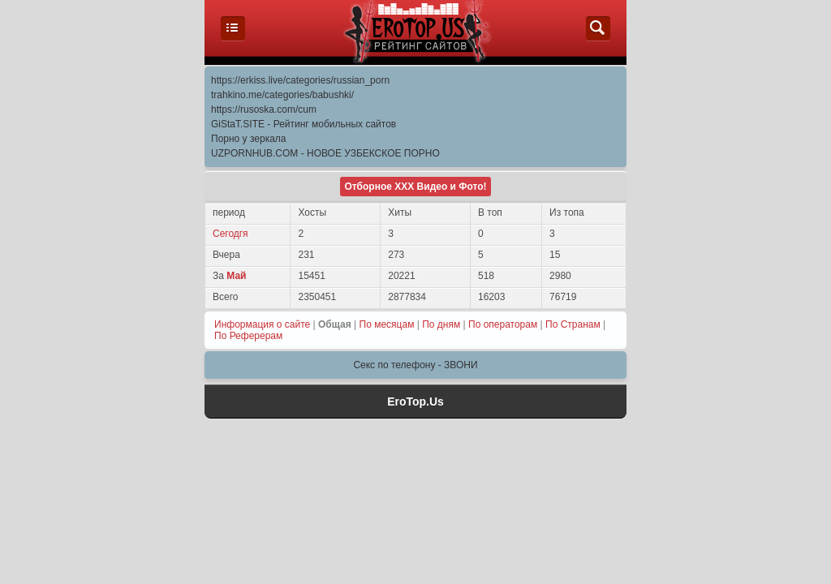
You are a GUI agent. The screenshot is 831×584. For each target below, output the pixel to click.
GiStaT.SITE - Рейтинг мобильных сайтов (303, 124)
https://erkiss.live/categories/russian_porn (300, 80)
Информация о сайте (262, 324)
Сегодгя (230, 233)
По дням (441, 324)
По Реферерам (248, 335)
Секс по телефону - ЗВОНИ (415, 365)
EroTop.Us (415, 401)
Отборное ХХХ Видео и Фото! (415, 186)
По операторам (502, 324)
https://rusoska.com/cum (263, 109)
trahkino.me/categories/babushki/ (282, 95)
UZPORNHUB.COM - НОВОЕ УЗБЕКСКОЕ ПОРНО (325, 153)
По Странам (573, 324)
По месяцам (387, 324)
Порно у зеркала (248, 138)
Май (236, 275)
